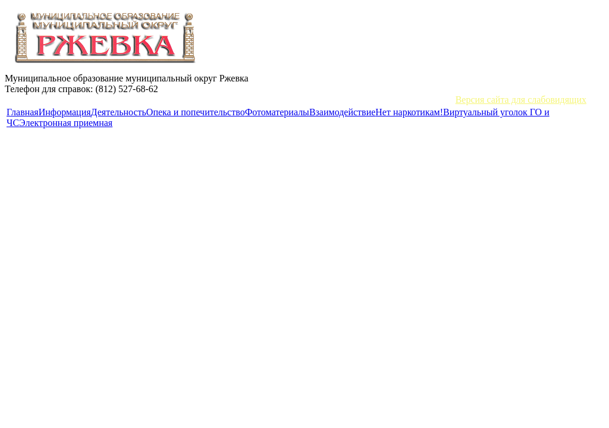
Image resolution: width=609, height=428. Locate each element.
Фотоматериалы (277, 112)
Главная (23, 112)
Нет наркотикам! (409, 112)
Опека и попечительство (195, 112)
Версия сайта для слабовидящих (521, 100)
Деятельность (118, 112)
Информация (65, 112)
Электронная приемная (65, 123)
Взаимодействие (342, 112)
